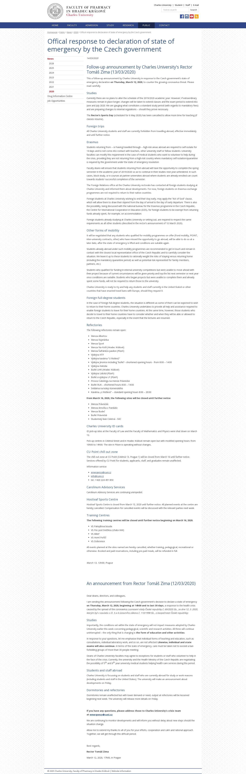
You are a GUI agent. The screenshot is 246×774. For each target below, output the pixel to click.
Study (110, 25)
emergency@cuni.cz (101, 472)
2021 (51, 86)
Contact (164, 25)
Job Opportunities (56, 100)
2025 (51, 67)
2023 (51, 77)
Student (178, 5)
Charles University (162, 5)
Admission (92, 25)
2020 (76, 32)
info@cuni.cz (97, 476)
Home (55, 25)
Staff (187, 5)
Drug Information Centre (59, 96)
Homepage (52, 32)
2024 (51, 72)
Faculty (72, 25)
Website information (121, 771)
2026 (51, 63)
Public (146, 25)
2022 (51, 82)
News (69, 32)
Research (128, 25)
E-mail (196, 5)
